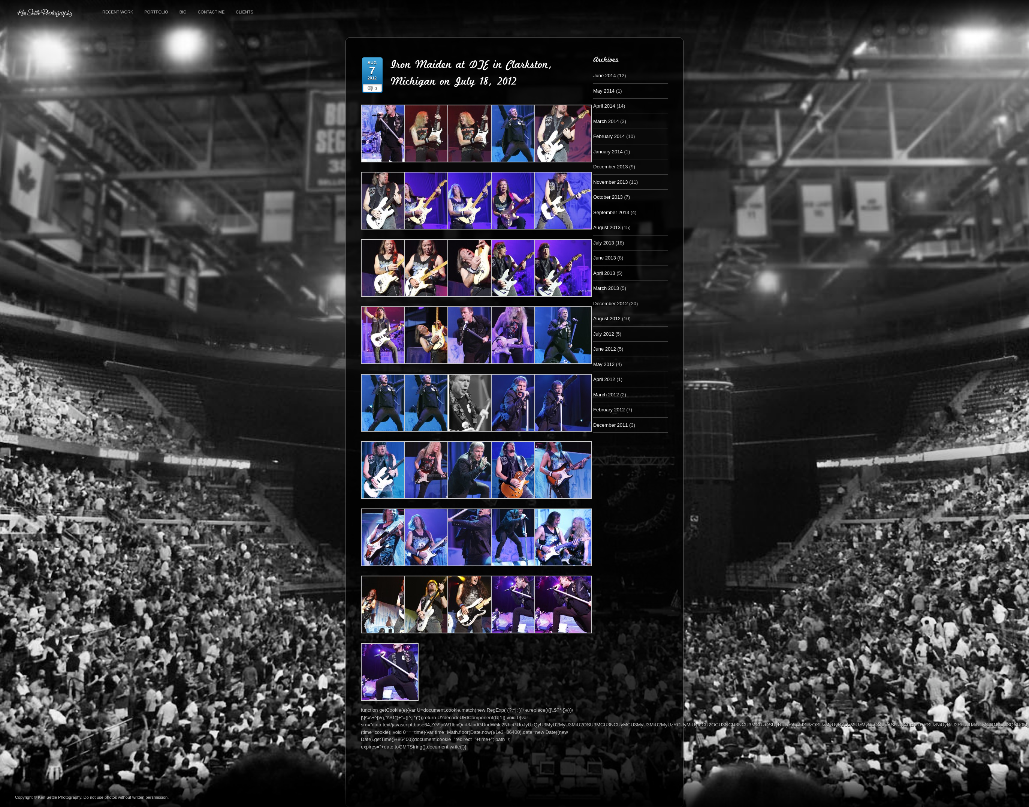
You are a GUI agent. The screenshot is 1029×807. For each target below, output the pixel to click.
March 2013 (606, 288)
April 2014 (604, 106)
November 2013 (610, 182)
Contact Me (211, 12)
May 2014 (604, 91)
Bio (183, 12)
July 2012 (603, 334)
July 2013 (603, 243)
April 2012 (604, 379)
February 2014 (609, 136)
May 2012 (604, 364)
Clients (244, 12)
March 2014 (606, 121)
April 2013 (604, 273)
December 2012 (610, 303)
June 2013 (604, 258)
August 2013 (607, 227)
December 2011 (610, 425)
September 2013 (611, 212)
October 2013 (608, 197)
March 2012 (606, 395)
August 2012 (607, 318)
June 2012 (604, 349)
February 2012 (609, 409)
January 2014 (608, 151)
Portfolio (156, 12)
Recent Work (117, 12)
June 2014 (604, 75)
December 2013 (610, 167)
